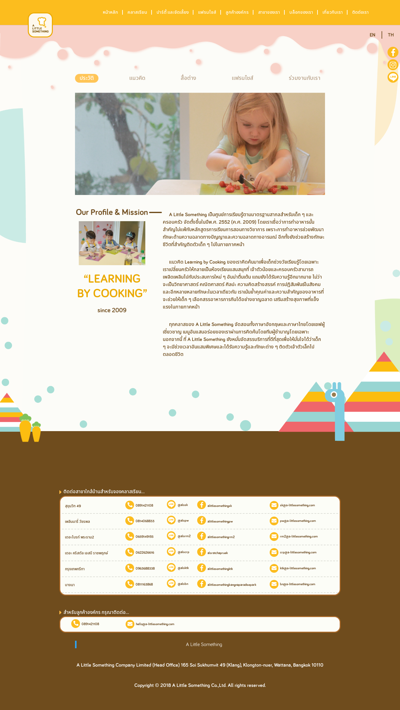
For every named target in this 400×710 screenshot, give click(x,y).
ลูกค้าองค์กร (237, 12)
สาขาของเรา (269, 12)
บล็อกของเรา (301, 12)
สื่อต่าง (188, 78)
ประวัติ (87, 78)
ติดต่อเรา (360, 12)
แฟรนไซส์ (207, 12)
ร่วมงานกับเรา (304, 78)
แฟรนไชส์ (242, 78)
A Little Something (204, 644)
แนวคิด (137, 78)
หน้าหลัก (110, 12)
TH (391, 34)
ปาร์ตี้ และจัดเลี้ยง (173, 12)
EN (372, 34)
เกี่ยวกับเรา (332, 12)
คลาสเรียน (137, 12)
